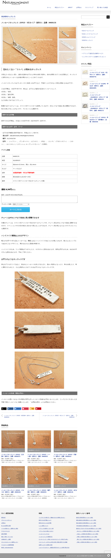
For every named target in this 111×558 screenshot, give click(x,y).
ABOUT (70, 7)
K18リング (93, 70)
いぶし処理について (43, 525)
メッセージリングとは (44, 534)
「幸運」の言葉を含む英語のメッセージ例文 (86, 536)
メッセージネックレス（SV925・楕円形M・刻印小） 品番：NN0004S (19, 416)
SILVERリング (94, 93)
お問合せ (79, 7)
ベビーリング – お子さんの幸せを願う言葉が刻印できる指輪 (53, 542)
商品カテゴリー (59, 7)
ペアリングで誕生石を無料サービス (92, 53)
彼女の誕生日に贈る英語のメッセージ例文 (86, 523)
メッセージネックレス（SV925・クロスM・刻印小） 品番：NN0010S (12, 491)
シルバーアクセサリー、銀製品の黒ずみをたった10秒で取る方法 (54, 547)
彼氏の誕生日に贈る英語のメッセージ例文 (86, 520)
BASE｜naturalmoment (7, 547)
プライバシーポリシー (6, 520)
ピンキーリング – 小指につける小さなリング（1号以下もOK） (53, 539)
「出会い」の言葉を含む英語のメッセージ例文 (87, 534)
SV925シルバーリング (88, 37)
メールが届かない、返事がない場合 (9, 528)
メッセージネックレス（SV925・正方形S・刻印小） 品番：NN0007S (12, 455)
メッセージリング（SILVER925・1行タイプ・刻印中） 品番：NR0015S (99, 97)
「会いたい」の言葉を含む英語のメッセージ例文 (87, 531)
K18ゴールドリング (88, 31)
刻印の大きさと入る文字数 (45, 523)
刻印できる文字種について (45, 520)
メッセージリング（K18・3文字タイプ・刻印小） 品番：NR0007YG (98, 75)
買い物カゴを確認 (102, 7)
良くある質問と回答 (6, 525)
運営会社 (3, 517)
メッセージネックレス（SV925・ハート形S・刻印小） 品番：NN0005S (38, 455)
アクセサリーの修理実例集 (7, 545)
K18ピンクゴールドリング (90, 34)
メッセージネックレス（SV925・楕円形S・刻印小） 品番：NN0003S (38, 491)
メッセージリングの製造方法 (45, 536)
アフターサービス (5, 531)
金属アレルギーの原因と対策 (45, 545)
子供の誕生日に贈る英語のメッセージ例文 (86, 525)
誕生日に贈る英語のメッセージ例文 (84, 517)
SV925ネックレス (87, 40)
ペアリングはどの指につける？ (46, 531)
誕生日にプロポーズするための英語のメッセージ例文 (88, 528)
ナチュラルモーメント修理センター (9, 542)
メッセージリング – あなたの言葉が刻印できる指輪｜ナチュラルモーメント (85, 555)
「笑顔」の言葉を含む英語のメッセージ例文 (86, 542)
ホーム (49, 7)
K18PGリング (94, 81)
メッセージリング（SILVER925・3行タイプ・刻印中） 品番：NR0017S (99, 108)
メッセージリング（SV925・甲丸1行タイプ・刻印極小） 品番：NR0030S (99, 120)
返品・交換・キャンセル (7, 536)
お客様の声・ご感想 (6, 539)
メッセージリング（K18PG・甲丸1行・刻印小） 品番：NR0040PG (99, 86)
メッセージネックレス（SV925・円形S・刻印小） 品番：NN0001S (65, 455)
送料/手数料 (4, 534)
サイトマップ (89, 7)
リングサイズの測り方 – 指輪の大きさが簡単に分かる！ (52, 517)
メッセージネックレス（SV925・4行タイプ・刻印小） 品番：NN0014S (58, 416)
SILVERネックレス (8, 16)
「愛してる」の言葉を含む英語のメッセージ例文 (87, 539)
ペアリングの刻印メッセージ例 (46, 528)
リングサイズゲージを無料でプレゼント (94, 57)
